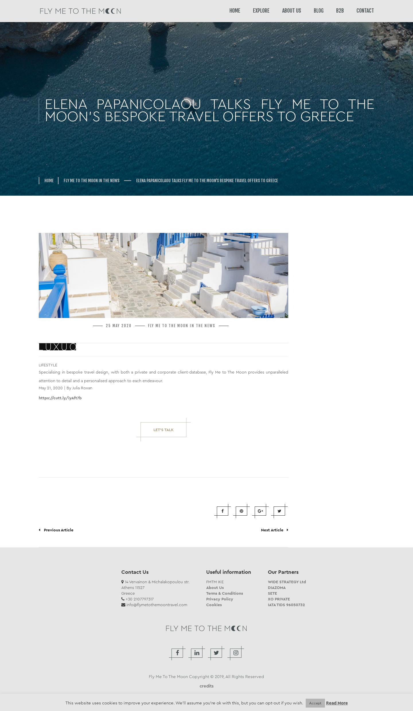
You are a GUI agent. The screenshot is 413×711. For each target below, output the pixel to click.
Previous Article (56, 530)
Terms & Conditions (224, 593)
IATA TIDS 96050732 (286, 605)
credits (207, 686)
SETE (272, 593)
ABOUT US (291, 10)
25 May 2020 (119, 325)
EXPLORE (261, 10)
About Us (215, 587)
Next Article (274, 530)
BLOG (319, 10)
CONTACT (365, 10)
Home (49, 180)
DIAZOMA (277, 587)
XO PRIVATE (279, 599)
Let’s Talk (163, 430)
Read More (337, 703)
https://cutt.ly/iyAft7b (60, 398)
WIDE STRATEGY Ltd (287, 582)
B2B (340, 10)
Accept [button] (315, 703)
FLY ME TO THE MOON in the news (91, 180)
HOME (234, 10)
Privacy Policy (219, 599)
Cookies (214, 605)
